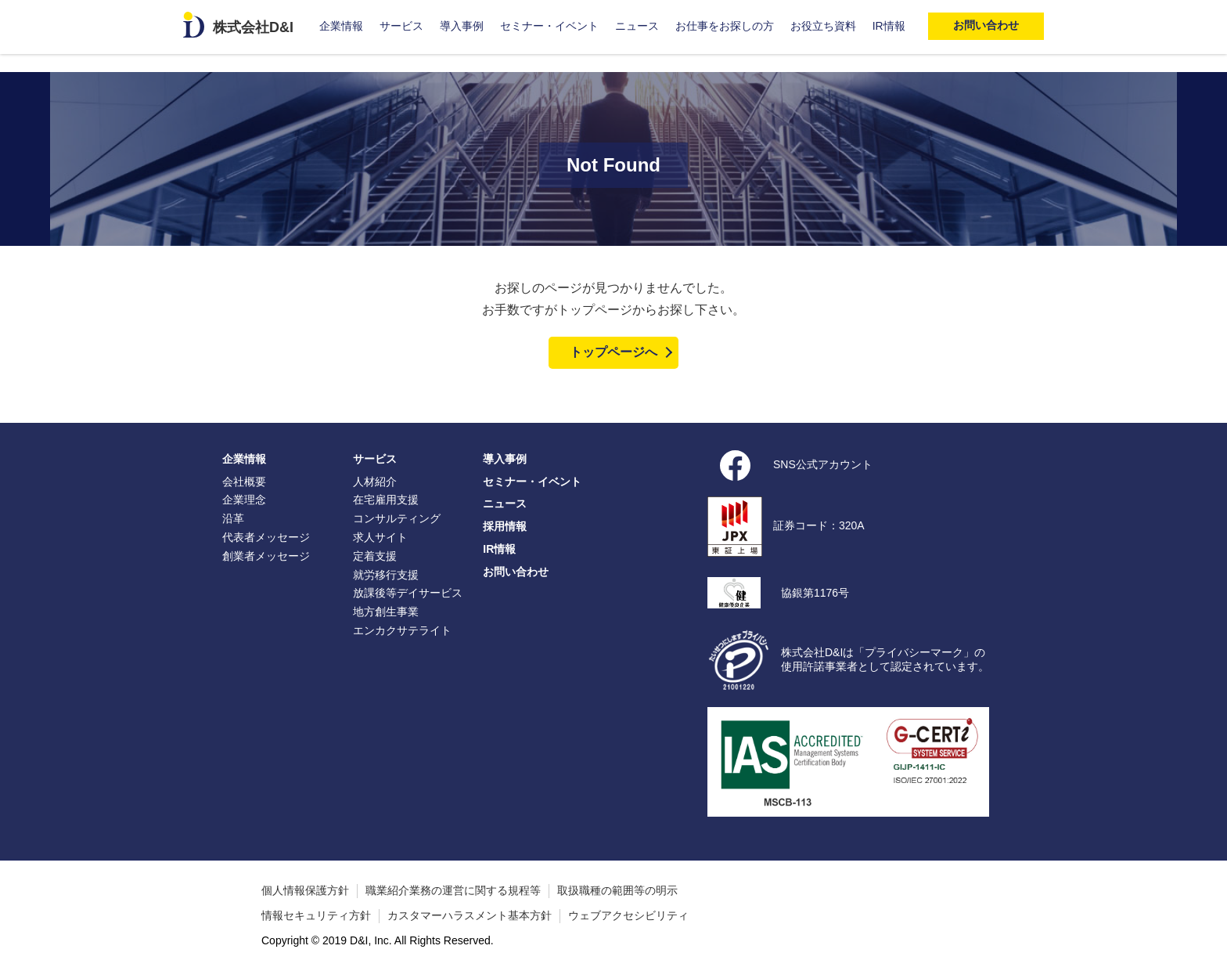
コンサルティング (397, 518)
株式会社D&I (253, 27)
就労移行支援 (386, 574)
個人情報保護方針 (305, 890)
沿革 (233, 518)
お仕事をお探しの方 (724, 26)
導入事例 (462, 26)
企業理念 (244, 499)
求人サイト (380, 537)
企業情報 (341, 26)
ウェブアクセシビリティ (628, 915)
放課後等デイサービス (407, 592)
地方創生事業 (386, 611)
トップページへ (613, 352)
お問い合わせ (516, 571)
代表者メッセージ (266, 537)
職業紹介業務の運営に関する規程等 (453, 890)
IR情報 (889, 26)
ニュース (637, 26)
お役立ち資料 (823, 26)
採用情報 (505, 526)
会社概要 (244, 481)
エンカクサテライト (402, 630)
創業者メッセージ (266, 556)
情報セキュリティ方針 (316, 915)
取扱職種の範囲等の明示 (617, 890)
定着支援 (375, 556)
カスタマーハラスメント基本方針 (469, 915)
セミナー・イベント (549, 26)
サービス (401, 26)
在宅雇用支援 (386, 499)
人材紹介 (375, 481)
